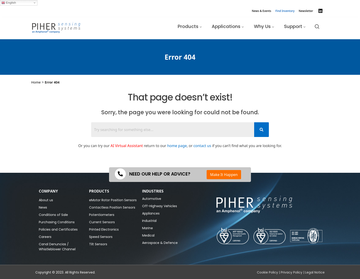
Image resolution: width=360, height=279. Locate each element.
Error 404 (52, 82)
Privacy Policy (291, 272)
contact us (202, 145)
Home (36, 82)
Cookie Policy (267, 272)
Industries (152, 191)
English (8, 3)
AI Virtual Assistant (127, 145)
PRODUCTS (99, 191)
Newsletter (306, 11)
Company (48, 191)
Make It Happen (224, 174)
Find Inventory (285, 11)
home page (177, 145)
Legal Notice (315, 272)
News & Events (261, 11)
